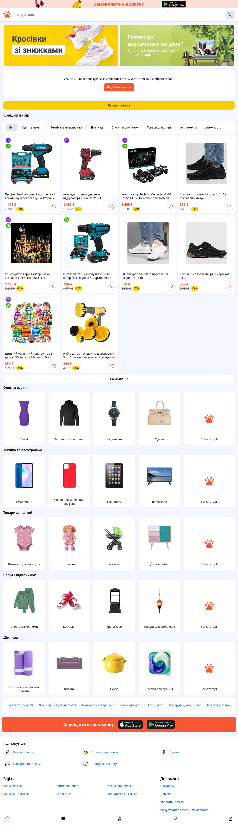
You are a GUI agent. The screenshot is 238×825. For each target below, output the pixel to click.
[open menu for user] (230, 819)
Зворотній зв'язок (172, 802)
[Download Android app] (161, 724)
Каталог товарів (119, 105)
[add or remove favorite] (54, 207)
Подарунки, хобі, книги (185, 705)
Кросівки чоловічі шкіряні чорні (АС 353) (205, 276)
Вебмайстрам (12, 786)
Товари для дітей (159, 127)
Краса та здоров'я (20, 705)
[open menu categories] (63, 819)
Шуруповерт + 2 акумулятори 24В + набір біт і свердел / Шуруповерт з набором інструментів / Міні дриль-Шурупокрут (88, 276)
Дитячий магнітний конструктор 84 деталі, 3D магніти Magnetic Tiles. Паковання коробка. (29, 355)
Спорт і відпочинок (125, 127)
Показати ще (119, 379)
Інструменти (188, 127)
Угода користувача (121, 786)
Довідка (165, 794)
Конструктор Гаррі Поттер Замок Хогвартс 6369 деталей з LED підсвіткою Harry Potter (27, 276)
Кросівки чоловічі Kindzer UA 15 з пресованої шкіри (203, 196)
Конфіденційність (68, 786)
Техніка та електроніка (66, 127)
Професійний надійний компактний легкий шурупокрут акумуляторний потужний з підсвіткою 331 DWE (30, 196)
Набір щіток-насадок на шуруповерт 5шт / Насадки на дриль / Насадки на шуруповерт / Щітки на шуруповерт (89, 355)
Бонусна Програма (16, 794)
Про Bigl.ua (63, 794)
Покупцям (167, 786)
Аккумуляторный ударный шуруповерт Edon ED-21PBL (82, 196)
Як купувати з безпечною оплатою (184, 810)
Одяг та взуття (32, 127)
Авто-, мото (213, 127)
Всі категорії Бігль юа (122, 794)
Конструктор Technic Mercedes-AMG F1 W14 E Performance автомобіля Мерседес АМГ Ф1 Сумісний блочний (147, 196)
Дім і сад (97, 127)
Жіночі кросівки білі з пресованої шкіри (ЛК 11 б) (144, 276)
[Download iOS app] (130, 724)
